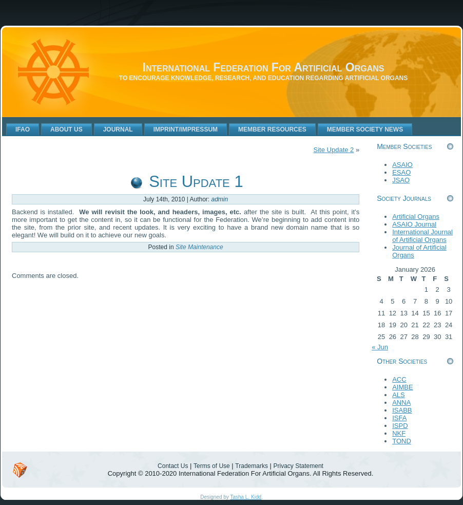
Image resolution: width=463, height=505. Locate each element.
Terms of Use (212, 466)
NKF (399, 433)
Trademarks (251, 466)
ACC (399, 379)
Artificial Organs (415, 216)
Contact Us (173, 466)
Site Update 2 (334, 150)
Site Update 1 (196, 182)
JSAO (401, 180)
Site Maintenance (199, 247)
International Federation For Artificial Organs (263, 67)
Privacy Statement (298, 466)
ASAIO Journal (414, 224)
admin (219, 199)
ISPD (400, 425)
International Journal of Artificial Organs (422, 236)
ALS (398, 395)
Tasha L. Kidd (245, 497)
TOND (401, 441)
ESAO (401, 172)
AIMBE (402, 387)
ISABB (402, 410)
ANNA (401, 402)
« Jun (380, 347)
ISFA (399, 418)
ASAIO (402, 165)
